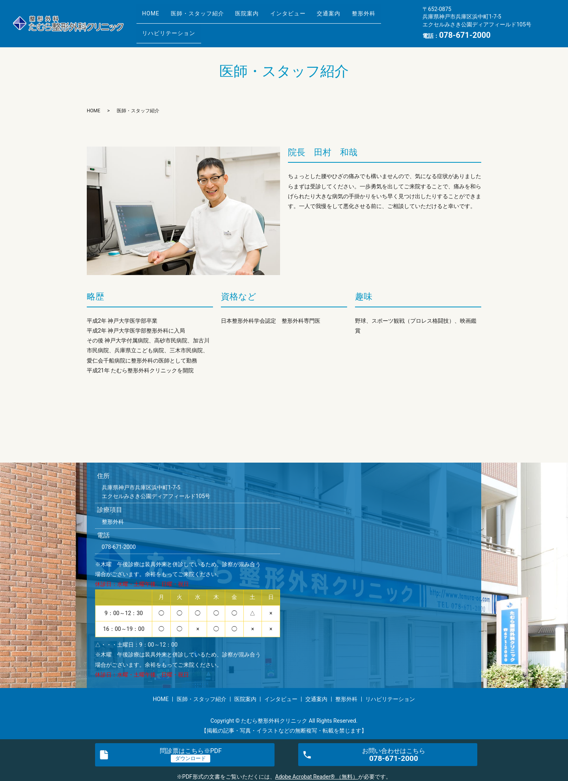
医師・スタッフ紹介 (205, 17)
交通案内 (352, 17)
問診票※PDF (191, 751)
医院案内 (260, 17)
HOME (153, 17)
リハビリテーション (171, 29)
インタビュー (306, 17)
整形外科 (392, 17)
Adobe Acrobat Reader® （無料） (317, 777)
